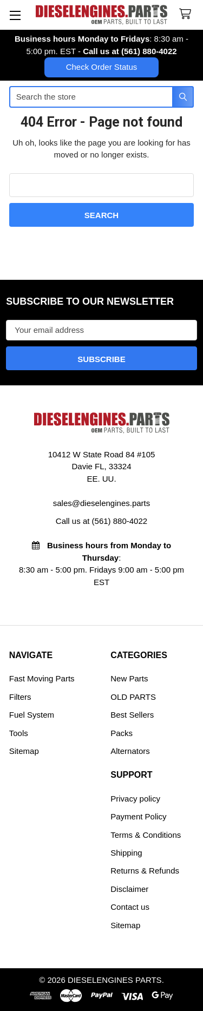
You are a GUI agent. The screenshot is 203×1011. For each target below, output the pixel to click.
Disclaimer (129, 889)
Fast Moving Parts (42, 678)
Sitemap (24, 751)
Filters (20, 696)
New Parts (129, 678)
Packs (121, 733)
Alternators (130, 751)
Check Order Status (101, 66)
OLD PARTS (133, 696)
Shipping (126, 852)
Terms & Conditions (145, 834)
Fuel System (31, 714)
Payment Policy (138, 816)
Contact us (129, 906)
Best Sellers (132, 714)
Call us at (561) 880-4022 (129, 51)
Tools (18, 733)
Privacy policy (135, 798)
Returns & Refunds (144, 870)
